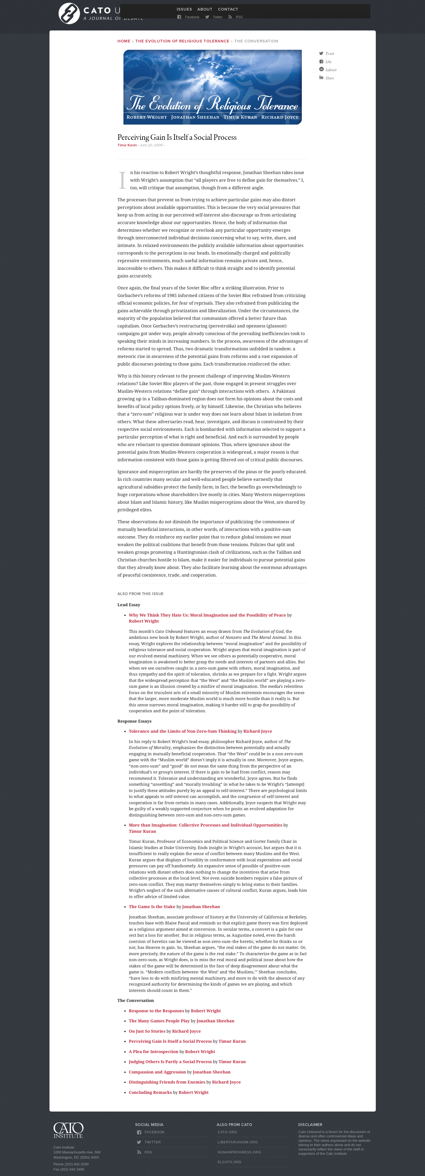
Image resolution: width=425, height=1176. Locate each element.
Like (328, 64)
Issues (184, 12)
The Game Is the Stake (152, 908)
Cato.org (227, 1134)
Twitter (213, 22)
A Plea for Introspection (153, 1053)
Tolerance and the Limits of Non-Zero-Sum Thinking (183, 733)
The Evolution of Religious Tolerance (182, 43)
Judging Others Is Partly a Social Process (170, 1063)
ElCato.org (230, 1164)
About (205, 12)
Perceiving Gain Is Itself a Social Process (170, 1043)
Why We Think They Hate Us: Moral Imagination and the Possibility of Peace (207, 617)
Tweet (329, 55)
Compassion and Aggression (157, 1073)
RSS (235, 22)
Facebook (188, 22)
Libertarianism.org (238, 1144)
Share (329, 80)
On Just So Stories (147, 1033)
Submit (330, 72)
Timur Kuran (127, 147)
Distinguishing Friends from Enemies (167, 1084)
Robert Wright (144, 623)
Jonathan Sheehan (201, 908)
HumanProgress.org (239, 1154)
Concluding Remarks (150, 1094)
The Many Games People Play (159, 1023)
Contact (228, 12)
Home (124, 43)
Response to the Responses (156, 1012)
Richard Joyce (257, 733)
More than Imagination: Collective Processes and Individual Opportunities (205, 827)
